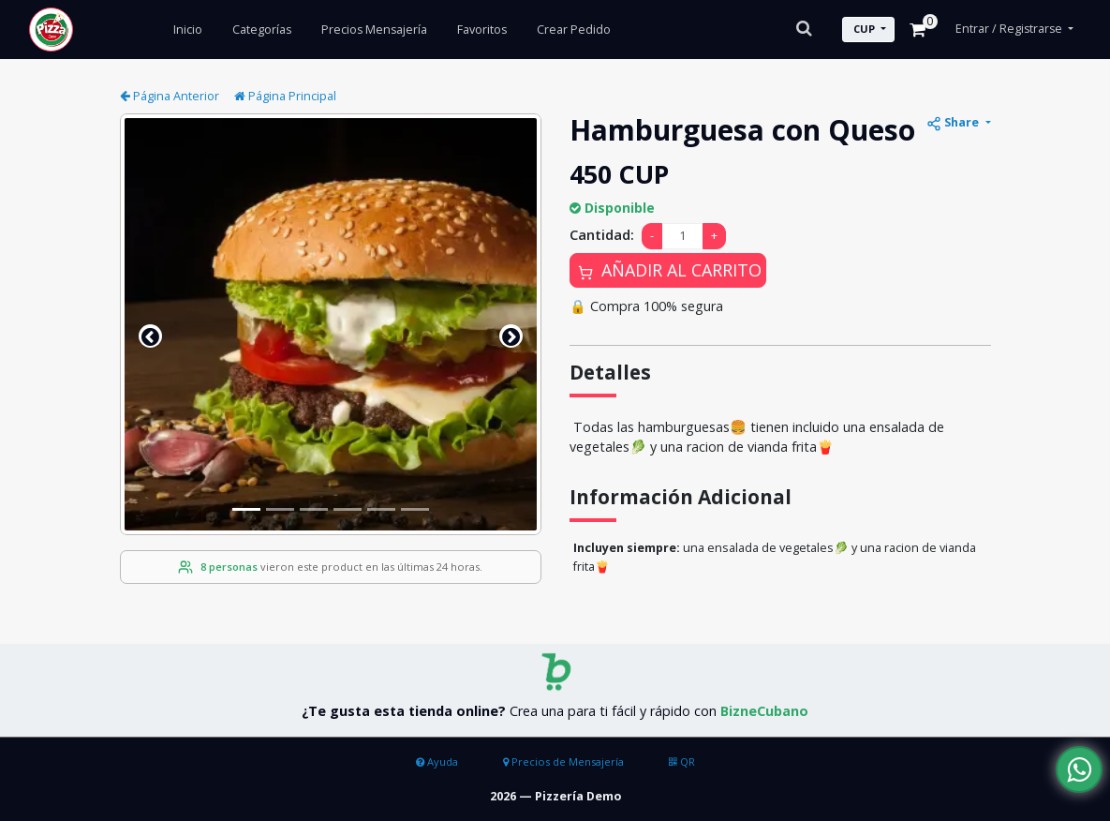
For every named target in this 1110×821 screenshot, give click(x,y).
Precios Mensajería (374, 29)
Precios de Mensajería (563, 761)
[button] (150, 336)
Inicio (187, 29)
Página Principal (285, 96)
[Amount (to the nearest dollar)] (682, 236)
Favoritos (482, 29)
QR (682, 761)
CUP (864, 29)
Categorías (261, 29)
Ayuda (437, 761)
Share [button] (954, 122)
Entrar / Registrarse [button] (1010, 29)
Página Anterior (169, 96)
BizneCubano (764, 711)
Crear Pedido (574, 29)
